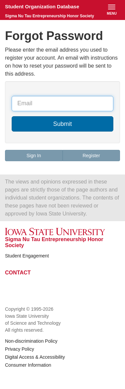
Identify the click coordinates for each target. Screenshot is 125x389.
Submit (62, 124)
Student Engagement (27, 255)
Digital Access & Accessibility (35, 357)
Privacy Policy (19, 349)
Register (91, 155)
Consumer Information (28, 365)
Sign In (33, 155)
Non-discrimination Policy (31, 341)
